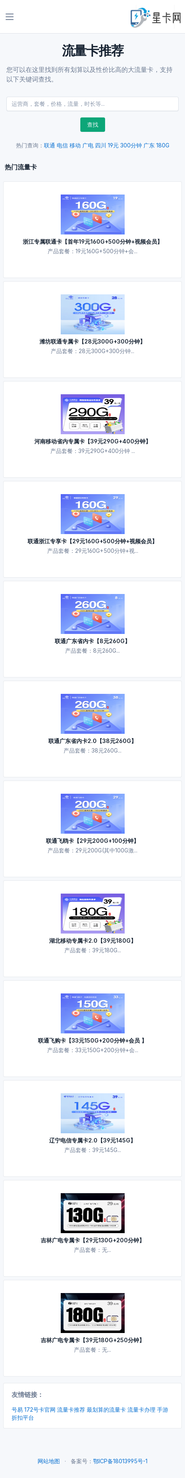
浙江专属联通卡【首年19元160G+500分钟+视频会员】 (93, 241)
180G (162, 145)
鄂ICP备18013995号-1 (120, 1461)
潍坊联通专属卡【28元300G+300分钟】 (92, 341)
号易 (17, 1409)
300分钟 (131, 145)
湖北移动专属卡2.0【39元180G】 (92, 940)
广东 (149, 145)
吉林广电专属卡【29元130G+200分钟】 (93, 1240)
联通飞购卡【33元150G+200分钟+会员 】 (92, 1040)
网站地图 (49, 1461)
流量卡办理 (141, 1409)
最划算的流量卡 (106, 1409)
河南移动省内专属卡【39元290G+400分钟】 (92, 441)
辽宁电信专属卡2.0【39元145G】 (92, 1140)
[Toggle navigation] (9, 16)
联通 (49, 145)
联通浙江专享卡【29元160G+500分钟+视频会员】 (92, 541)
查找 (92, 124)
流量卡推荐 (71, 1409)
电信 (62, 145)
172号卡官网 (40, 1409)
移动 (75, 145)
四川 (100, 145)
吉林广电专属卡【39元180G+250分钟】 (93, 1340)
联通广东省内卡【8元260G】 (92, 641)
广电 (87, 145)
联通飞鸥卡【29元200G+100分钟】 (92, 840)
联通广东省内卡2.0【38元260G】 (92, 740)
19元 (113, 145)
